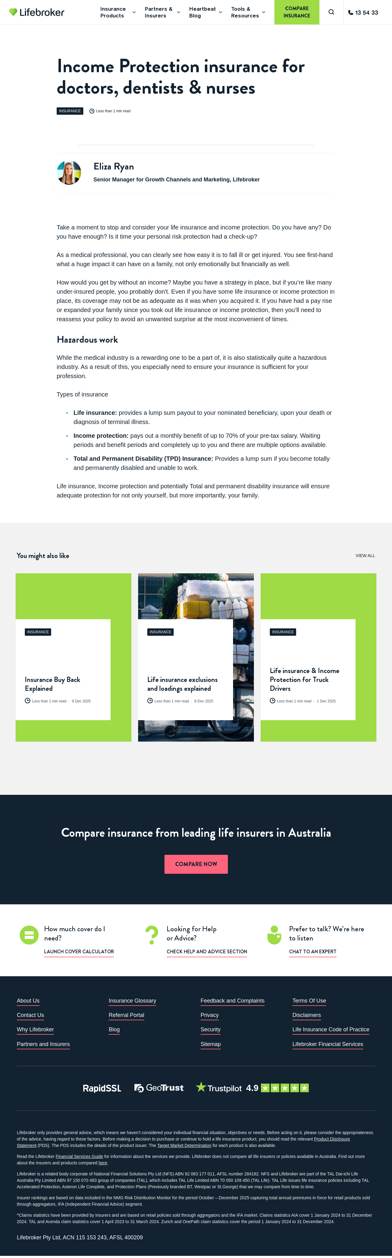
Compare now (196, 866)
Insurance (70, 111)
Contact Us (30, 1017)
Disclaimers (306, 1017)
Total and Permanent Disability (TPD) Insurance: (143, 458)
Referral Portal (126, 1017)
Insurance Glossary (132, 1002)
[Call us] (363, 12)
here (103, 1165)
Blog (114, 1032)
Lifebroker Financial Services (327, 1046)
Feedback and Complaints (233, 1002)
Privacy (210, 1017)
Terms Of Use (309, 1002)
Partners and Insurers (43, 1046)
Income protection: (101, 435)
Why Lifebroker (35, 1032)
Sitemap (211, 1046)
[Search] (331, 12)
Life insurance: (95, 412)
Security (211, 1032)
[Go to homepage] (36, 12)
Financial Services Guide (79, 1158)
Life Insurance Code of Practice (330, 1032)
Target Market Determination (184, 1147)
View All (365, 555)
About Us (28, 1002)
